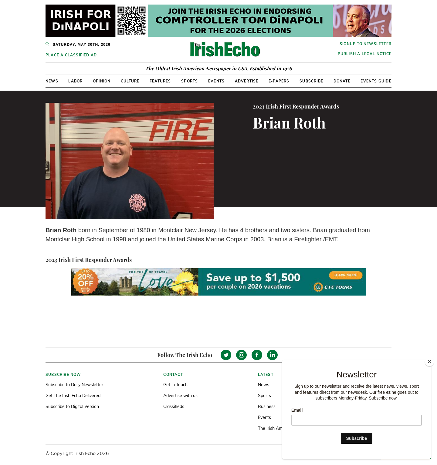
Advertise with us (180, 395)
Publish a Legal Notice (364, 54)
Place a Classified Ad (71, 55)
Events (216, 81)
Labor (75, 81)
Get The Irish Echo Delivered (73, 395)
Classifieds (173, 406)
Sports (189, 81)
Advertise (247, 81)
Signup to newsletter (365, 44)
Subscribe (311, 81)
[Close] (429, 361)
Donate (342, 81)
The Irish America (275, 428)
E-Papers (279, 81)
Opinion (101, 81)
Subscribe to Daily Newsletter (74, 384)
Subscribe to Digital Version (72, 406)
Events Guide (376, 81)
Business (267, 406)
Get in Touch (175, 384)
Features (160, 81)
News (52, 81)
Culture (130, 81)
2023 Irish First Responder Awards (296, 106)
